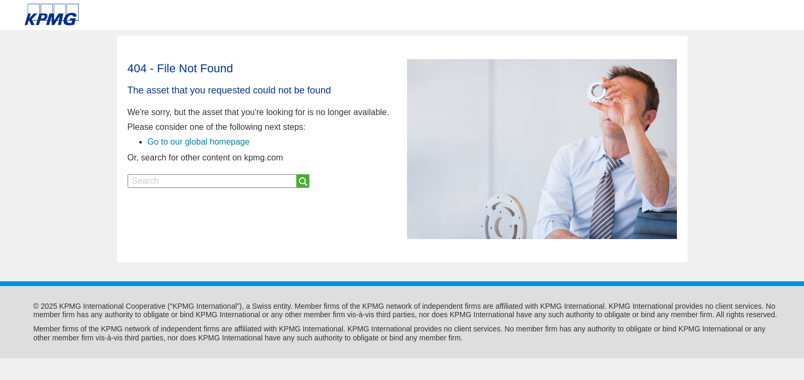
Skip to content (114, 15)
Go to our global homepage (199, 141)
